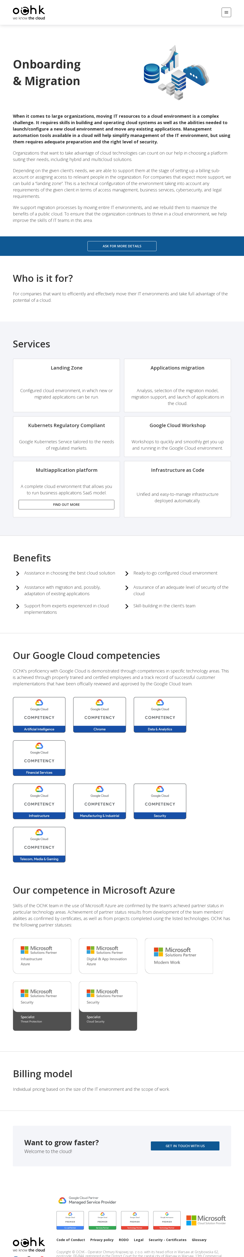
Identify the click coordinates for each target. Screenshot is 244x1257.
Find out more (66, 504)
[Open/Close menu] (226, 12)
